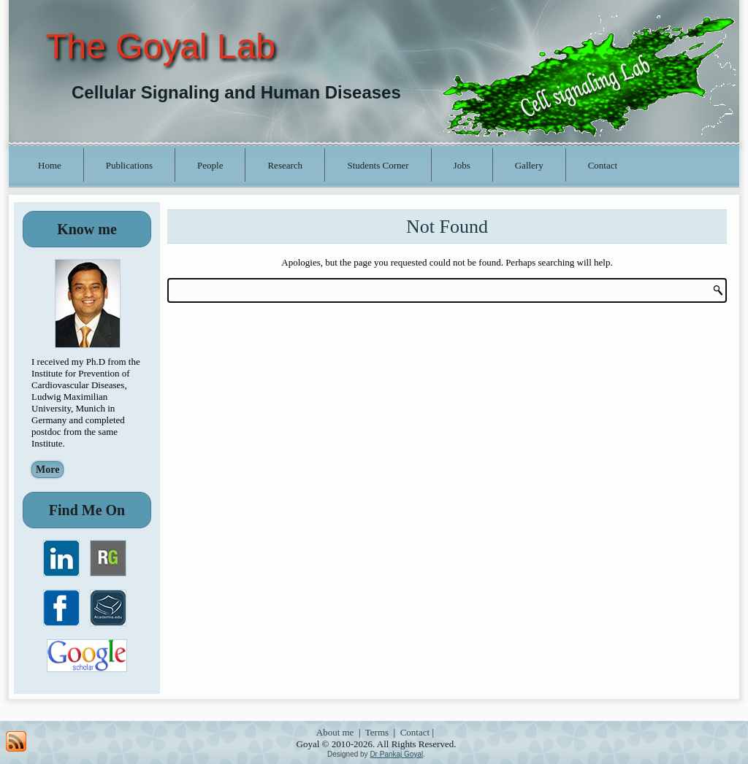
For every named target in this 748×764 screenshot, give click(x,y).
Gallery (529, 165)
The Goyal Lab (160, 46)
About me (335, 732)
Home (49, 165)
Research (284, 165)
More (47, 469)
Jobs (462, 165)
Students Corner (377, 165)
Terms (377, 732)
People (210, 165)
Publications (129, 165)
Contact (602, 165)
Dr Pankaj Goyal (396, 754)
